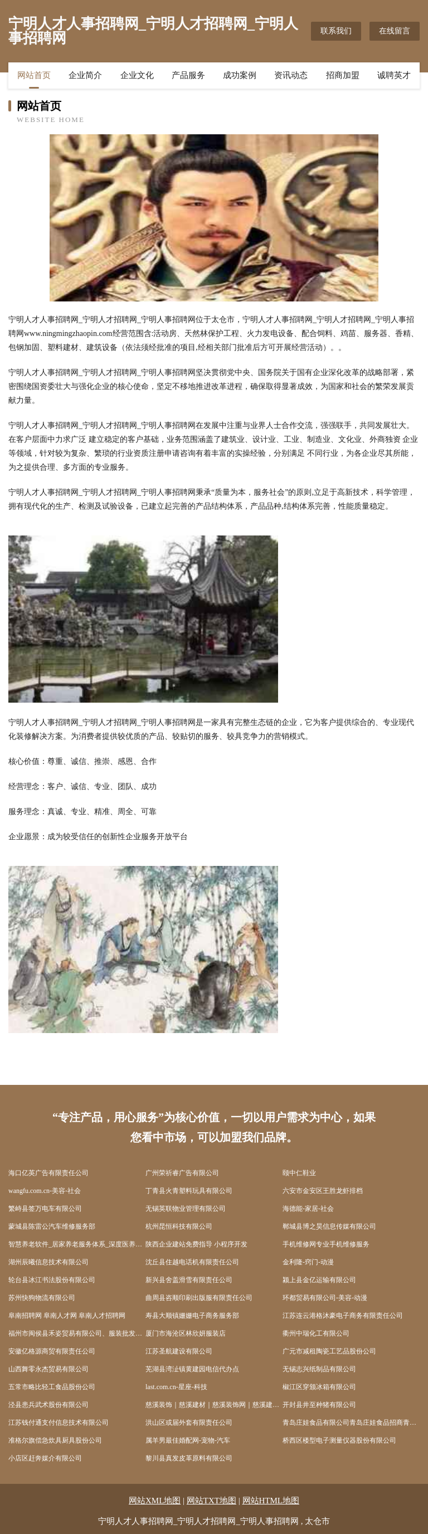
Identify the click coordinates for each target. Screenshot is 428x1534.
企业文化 (137, 75)
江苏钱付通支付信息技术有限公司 (58, 1422)
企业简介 (85, 75)
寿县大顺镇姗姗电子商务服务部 (192, 1315)
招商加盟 (342, 75)
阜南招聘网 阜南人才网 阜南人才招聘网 (66, 1315)
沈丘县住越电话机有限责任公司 (192, 1262)
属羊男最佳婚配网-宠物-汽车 (187, 1440)
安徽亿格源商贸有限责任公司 (51, 1351)
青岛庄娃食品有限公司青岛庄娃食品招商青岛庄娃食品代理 (351, 1422)
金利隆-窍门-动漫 (308, 1262)
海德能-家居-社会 (308, 1208)
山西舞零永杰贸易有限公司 (48, 1369)
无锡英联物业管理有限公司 (185, 1208)
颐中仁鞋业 (299, 1173)
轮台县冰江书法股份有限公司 (51, 1280)
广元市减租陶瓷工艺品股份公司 (329, 1351)
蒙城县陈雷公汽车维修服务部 (51, 1226)
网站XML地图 (155, 1500)
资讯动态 (291, 75)
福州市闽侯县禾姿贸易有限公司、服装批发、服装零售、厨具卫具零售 (76, 1333)
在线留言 (394, 31)
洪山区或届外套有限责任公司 (188, 1422)
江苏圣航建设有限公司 (178, 1351)
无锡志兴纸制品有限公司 (319, 1369)
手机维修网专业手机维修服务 (326, 1244)
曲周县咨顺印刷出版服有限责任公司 (198, 1298)
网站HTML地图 (271, 1500)
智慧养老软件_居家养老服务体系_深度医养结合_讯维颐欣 (76, 1244)
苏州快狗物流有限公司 (41, 1298)
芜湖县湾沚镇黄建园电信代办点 (192, 1369)
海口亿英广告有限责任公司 (48, 1173)
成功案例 (239, 75)
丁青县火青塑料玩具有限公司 (188, 1191)
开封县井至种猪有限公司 (319, 1405)
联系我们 (336, 31)
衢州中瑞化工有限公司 (316, 1333)
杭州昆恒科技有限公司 (178, 1226)
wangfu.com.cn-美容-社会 (44, 1191)
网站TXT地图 (211, 1500)
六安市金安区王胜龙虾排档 (323, 1191)
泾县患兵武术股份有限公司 (48, 1405)
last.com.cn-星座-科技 (176, 1387)
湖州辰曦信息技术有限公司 (48, 1262)
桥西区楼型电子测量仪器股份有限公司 (339, 1440)
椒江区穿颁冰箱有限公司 (319, 1387)
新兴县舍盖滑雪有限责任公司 (188, 1280)
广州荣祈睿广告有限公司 (182, 1173)
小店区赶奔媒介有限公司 (45, 1458)
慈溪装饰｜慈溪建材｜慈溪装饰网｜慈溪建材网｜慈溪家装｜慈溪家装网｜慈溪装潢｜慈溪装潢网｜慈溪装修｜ (214, 1405)
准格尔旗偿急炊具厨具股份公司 (55, 1440)
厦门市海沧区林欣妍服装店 (185, 1333)
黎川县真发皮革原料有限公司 (188, 1458)
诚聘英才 (394, 75)
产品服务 (188, 75)
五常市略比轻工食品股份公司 (51, 1387)
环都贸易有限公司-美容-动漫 (325, 1298)
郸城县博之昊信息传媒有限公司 (329, 1226)
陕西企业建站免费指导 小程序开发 (196, 1244)
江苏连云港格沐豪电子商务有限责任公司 (343, 1315)
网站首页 (34, 75)
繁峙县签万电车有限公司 (45, 1208)
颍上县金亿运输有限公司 (319, 1280)
